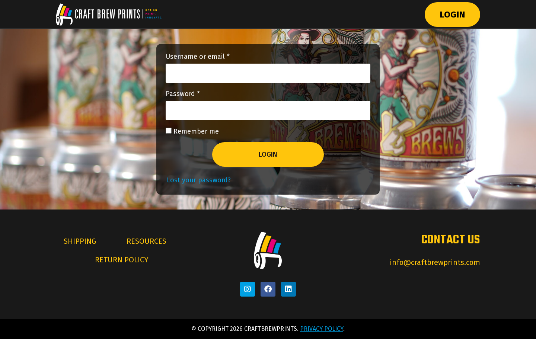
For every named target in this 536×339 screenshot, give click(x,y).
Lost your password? (199, 180)
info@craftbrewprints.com (435, 262)
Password (196, 94)
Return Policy (122, 260)
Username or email (211, 57)
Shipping (80, 241)
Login (452, 14)
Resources (146, 241)
